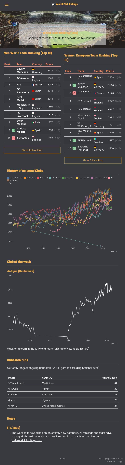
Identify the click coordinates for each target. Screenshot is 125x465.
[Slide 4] (70, 44)
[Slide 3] (65, 44)
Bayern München (22, 70)
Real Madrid (21, 98)
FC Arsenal (23, 78)
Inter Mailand (21, 122)
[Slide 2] (60, 44)
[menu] (6, 4)
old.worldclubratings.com (27, 440)
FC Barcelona (23, 91)
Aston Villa (23, 138)
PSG (19, 84)
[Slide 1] (55, 44)
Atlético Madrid (21, 130)
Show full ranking (32, 150)
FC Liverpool (22, 114)
